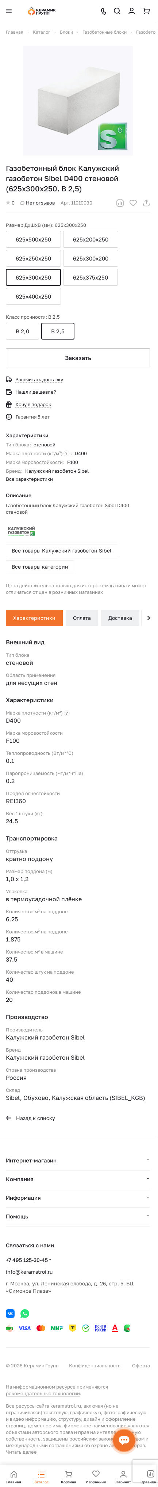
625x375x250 (90, 277)
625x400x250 (33, 296)
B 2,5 (58, 331)
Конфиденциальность (94, 1365)
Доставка (120, 618)
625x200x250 (90, 239)
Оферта (141, 1365)
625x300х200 (90, 258)
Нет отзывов (37, 203)
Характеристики (34, 618)
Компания (20, 1179)
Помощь (17, 1216)
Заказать (78, 358)
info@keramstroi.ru (29, 1272)
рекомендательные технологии (43, 1393)
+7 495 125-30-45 (27, 1260)
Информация (23, 1197)
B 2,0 (22, 331)
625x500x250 (33, 239)
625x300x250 (33, 277)
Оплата (82, 618)
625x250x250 (33, 258)
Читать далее (21, 1452)
